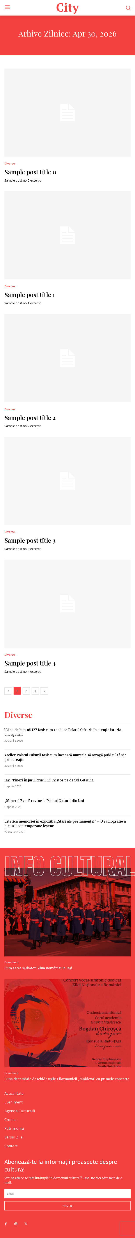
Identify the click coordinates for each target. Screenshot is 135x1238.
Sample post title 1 (29, 295)
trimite (67, 1206)
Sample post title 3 (30, 540)
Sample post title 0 (30, 172)
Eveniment (11, 962)
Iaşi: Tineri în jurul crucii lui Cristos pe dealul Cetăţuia (49, 780)
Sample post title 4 (29, 663)
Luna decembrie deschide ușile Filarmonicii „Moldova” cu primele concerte (66, 1079)
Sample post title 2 (30, 417)
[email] (67, 1193)
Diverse (9, 163)
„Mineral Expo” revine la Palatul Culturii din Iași (44, 801)
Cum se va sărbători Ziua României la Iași (38, 968)
